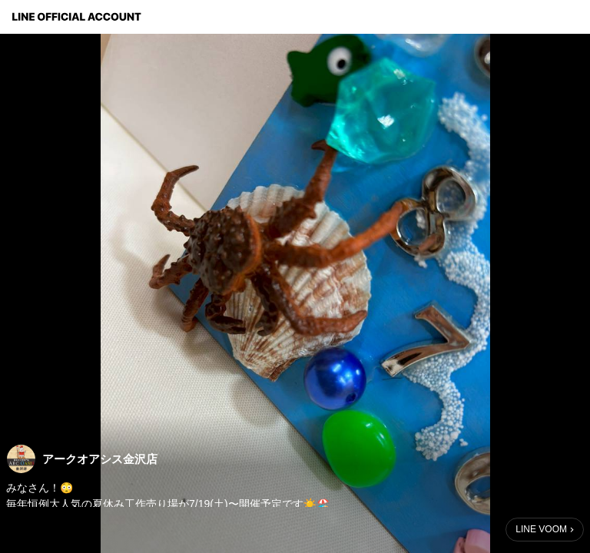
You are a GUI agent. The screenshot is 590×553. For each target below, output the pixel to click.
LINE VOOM (541, 529)
